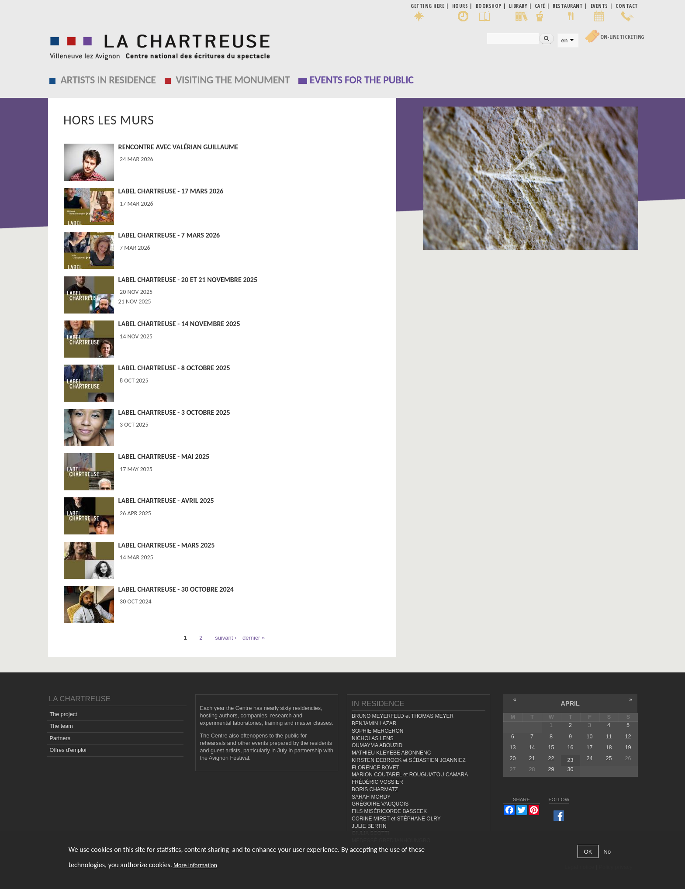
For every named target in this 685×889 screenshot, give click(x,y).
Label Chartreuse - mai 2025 (164, 456)
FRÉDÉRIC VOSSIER (377, 782)
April (570, 703)
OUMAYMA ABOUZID (377, 745)
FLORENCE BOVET (375, 768)
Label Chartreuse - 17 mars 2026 (171, 191)
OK (588, 851)
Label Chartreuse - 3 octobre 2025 (174, 412)
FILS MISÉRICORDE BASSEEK (389, 811)
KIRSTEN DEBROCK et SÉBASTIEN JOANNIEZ (409, 760)
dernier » (253, 637)
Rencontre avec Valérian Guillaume (178, 147)
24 (589, 758)
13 (512, 747)
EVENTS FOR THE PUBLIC (362, 79)
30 (570, 769)
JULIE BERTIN (369, 826)
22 (551, 758)
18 (608, 747)
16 (570, 747)
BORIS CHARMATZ (375, 789)
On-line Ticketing (622, 37)
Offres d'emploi (67, 750)
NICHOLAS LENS (373, 738)
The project (63, 714)
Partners (59, 738)
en (564, 40)
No (607, 851)
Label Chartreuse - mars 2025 (166, 545)
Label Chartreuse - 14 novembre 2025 (179, 324)
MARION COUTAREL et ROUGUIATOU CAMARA (410, 775)
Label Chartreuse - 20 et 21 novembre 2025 (187, 280)
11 (608, 737)
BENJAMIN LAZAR (374, 723)
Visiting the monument (233, 79)
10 (589, 737)
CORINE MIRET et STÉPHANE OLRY (396, 819)
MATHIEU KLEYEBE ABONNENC (391, 753)
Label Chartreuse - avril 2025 (166, 500)
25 (608, 758)
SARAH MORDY (371, 797)
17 (589, 747)
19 (628, 747)
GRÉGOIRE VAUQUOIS (380, 804)
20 (512, 758)
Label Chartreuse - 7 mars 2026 (169, 235)
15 (551, 747)
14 (532, 747)
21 (532, 758)
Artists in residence (108, 79)
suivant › (225, 637)
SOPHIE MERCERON (377, 731)
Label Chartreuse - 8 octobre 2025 (174, 368)
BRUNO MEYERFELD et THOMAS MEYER (402, 716)
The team (61, 726)
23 (570, 760)
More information (195, 865)
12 (628, 737)
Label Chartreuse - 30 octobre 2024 (176, 589)
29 (551, 769)
